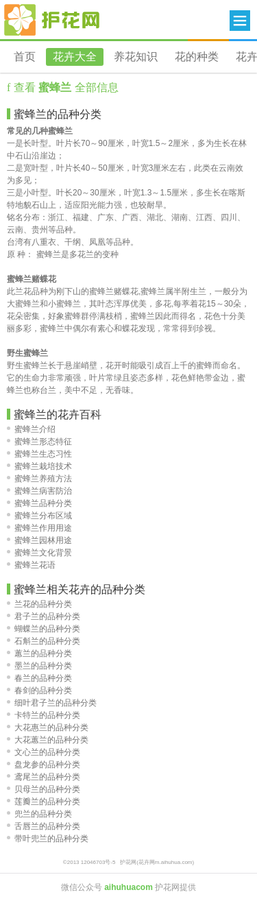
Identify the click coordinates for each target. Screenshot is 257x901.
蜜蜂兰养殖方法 (39, 478)
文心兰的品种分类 (43, 752)
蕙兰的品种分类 (39, 653)
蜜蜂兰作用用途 (39, 528)
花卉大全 (75, 56)
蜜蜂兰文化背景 (39, 552)
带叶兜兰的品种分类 (47, 838)
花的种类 (197, 56)
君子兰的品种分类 (43, 616)
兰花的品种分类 (39, 604)
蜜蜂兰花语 (31, 565)
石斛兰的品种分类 (43, 641)
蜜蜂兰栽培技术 (39, 466)
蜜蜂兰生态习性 (39, 454)
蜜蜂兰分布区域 (39, 515)
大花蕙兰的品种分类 (47, 740)
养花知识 (136, 56)
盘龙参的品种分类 (43, 764)
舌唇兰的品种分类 (43, 826)
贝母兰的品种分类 (43, 789)
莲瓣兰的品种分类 (43, 801)
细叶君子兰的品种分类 (52, 703)
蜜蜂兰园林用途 (39, 540)
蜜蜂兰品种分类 (39, 503)
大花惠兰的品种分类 (47, 727)
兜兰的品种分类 (39, 814)
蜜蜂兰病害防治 (39, 491)
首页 (25, 56)
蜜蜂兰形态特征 (39, 441)
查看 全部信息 (64, 87)
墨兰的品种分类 (39, 666)
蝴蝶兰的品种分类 (43, 629)
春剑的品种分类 (39, 690)
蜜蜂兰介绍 (31, 429)
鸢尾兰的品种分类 (43, 777)
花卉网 (52, 20)
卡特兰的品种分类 (43, 715)
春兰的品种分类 (39, 678)
